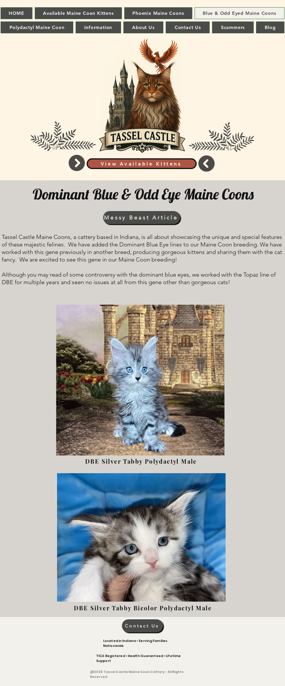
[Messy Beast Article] (141, 217)
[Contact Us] (142, 625)
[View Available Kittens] (142, 163)
